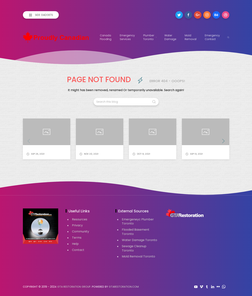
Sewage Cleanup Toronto (134, 248)
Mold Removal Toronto (138, 256)
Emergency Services (128, 37)
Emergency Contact (212, 37)
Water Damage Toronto (139, 240)
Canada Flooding (105, 37)
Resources (79, 219)
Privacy (77, 225)
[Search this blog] (126, 101)
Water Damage (170, 37)
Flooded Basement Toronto (135, 231)
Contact (78, 250)
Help (75, 244)
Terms (76, 237)
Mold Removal (190, 37)
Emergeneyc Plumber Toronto (138, 221)
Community (80, 231)
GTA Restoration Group (74, 287)
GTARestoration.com (124, 287)
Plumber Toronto (150, 37)
